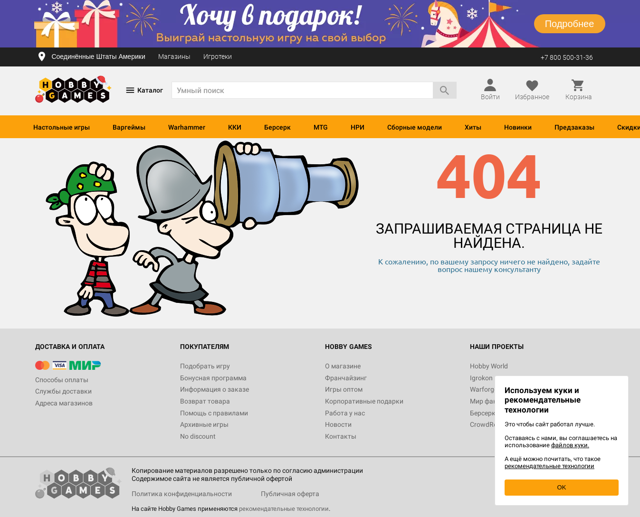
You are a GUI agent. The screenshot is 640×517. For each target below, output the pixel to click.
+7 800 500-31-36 (567, 57)
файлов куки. (570, 445)
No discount (198, 436)
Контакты (340, 436)
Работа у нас (345, 413)
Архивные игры (204, 424)
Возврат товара (205, 401)
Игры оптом (344, 389)
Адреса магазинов (64, 403)
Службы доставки (63, 391)
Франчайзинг (346, 378)
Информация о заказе (214, 389)
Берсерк (277, 127)
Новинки (518, 127)
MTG (321, 127)
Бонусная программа (213, 378)
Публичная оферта (290, 494)
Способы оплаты (61, 380)
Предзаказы (574, 127)
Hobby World (489, 366)
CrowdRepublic (492, 424)
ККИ (234, 127)
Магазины (174, 56)
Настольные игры (61, 127)
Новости (338, 424)
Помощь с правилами (214, 413)
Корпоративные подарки (364, 401)
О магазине (343, 366)
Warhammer (186, 127)
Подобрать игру (205, 366)
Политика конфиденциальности (182, 494)
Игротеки (217, 56)
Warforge (483, 389)
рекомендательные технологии (284, 508)
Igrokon (481, 378)
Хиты (473, 127)
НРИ (357, 127)
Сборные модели (414, 127)
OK (561, 487)
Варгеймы (129, 127)
